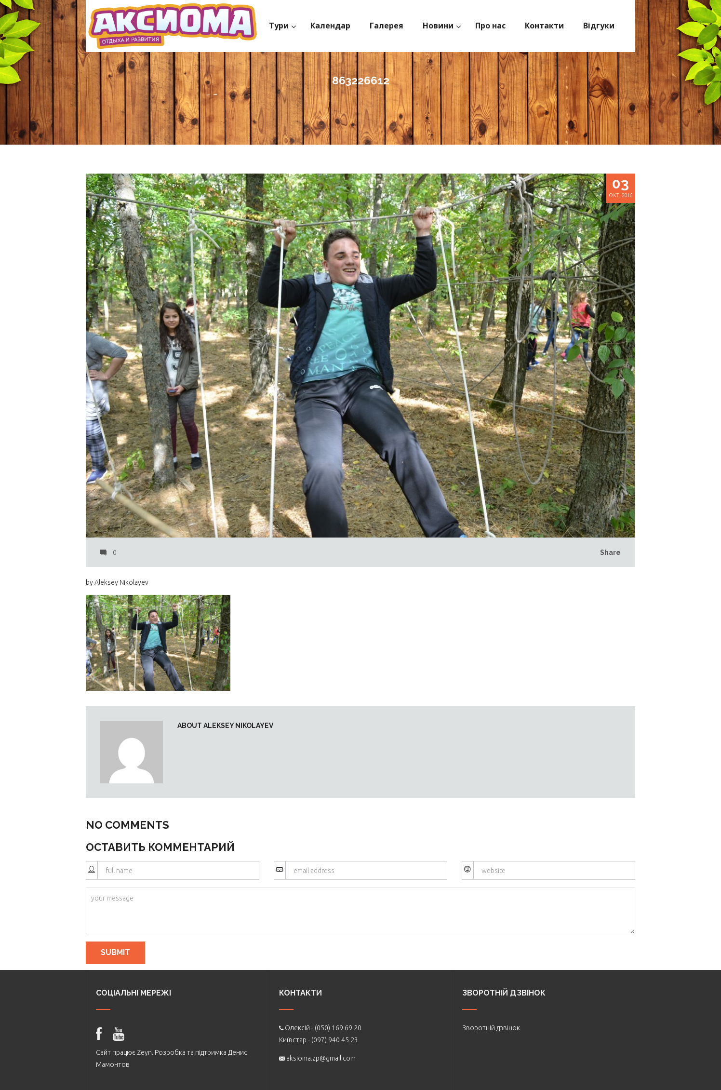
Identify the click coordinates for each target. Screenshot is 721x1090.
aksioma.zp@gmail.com (321, 1058)
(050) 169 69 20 (338, 1028)
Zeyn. (145, 1052)
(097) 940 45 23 (334, 1040)
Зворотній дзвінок (491, 1028)
